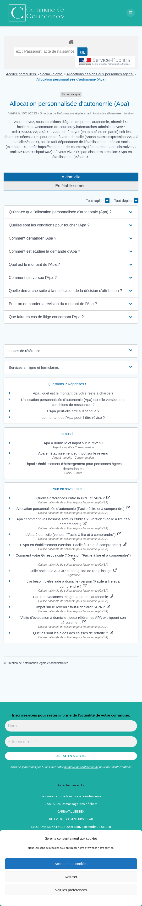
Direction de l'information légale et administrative (37, 663)
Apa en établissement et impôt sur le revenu (73, 453)
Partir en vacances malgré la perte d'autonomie (73, 597)
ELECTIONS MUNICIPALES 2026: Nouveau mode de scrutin (71, 826)
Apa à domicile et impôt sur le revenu (73, 443)
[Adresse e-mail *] (71, 741)
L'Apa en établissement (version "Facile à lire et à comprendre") (73, 545)
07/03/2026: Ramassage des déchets (71, 804)
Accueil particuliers (21, 74)
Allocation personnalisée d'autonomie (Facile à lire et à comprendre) (73, 509)
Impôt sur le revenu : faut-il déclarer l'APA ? (73, 607)
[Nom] (71, 726)
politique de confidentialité (81, 767)
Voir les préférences (71, 890)
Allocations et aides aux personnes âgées (100, 74)
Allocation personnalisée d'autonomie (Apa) (71, 79)
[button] (71, 212)
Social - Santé (51, 74)
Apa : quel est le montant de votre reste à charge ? (73, 393)
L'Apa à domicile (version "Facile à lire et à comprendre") (73, 534)
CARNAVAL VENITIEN (71, 811)
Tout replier (97, 200)
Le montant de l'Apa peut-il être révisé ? (73, 417)
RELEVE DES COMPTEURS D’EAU (71, 819)
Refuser (71, 877)
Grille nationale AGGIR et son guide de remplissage (73, 571)
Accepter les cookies (71, 864)
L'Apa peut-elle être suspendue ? (73, 411)
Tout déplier (126, 200)
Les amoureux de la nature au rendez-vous (71, 796)
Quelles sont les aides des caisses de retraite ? (73, 633)
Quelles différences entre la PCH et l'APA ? (73, 498)
